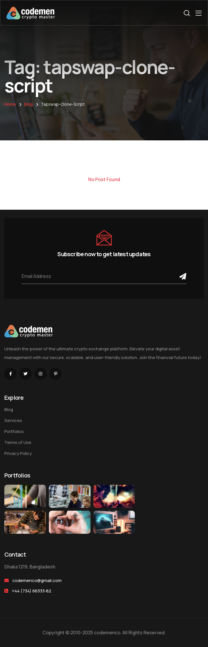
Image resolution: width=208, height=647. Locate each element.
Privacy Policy (18, 453)
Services (13, 420)
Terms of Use (17, 442)
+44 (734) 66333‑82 (31, 591)
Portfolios (14, 431)
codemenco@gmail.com (37, 580)
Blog (28, 104)
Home (10, 104)
